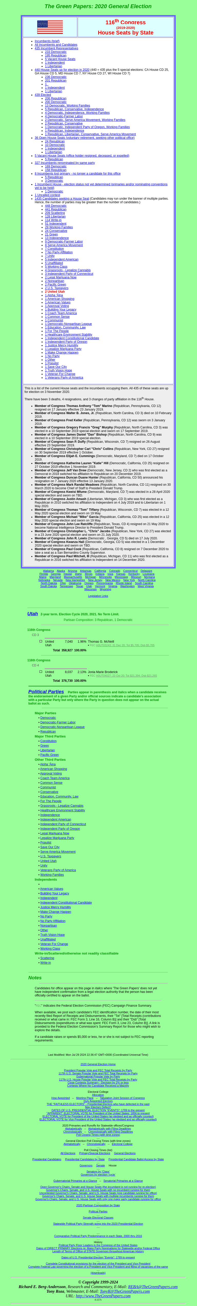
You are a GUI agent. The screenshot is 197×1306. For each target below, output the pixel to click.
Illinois (89, 573)
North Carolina (147, 580)
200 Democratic (56, 102)
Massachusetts (73, 576)
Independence (50, 815)
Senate (100, 1165)
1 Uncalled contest (47, 195)
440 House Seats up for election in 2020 (62, 70)
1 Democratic (54, 191)
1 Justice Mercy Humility (61, 345)
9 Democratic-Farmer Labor (64, 241)
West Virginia (146, 586)
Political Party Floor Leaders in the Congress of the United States (98, 1245)
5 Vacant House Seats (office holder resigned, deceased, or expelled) (82, 155)
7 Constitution (54, 249)
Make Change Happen (55, 912)
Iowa (110, 573)
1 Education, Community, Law (65, 327)
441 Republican (55, 209)
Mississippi (121, 576)
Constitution (48, 741)
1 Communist (54, 320)
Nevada (58, 580)
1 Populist (52, 363)
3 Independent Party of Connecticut (69, 274)
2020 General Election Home (98, 1064)
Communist (48, 787)
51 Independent (55, 223)
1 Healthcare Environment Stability (68, 334)
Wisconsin (90, 589)
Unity (43, 865)
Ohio (63, 583)
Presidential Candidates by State (85, 1159)
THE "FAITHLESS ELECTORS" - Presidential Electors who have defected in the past (98, 1104)
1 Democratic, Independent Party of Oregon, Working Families (87, 127)
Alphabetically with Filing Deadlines (109, 1128)
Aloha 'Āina (48, 764)
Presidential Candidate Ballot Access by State (136, 1159)
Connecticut (130, 570)
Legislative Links (98, 595)
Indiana (99, 573)
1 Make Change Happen (61, 352)
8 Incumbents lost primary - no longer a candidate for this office (78, 173)
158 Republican (55, 170)
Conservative (49, 792)
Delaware (146, 570)
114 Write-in (53, 220)
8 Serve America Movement (64, 245)
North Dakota (49, 583)
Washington (127, 586)
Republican (48, 731)
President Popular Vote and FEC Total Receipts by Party (98, 1070)
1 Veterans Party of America (64, 377)
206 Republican (55, 98)
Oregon (89, 583)
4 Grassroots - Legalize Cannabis (68, 270)
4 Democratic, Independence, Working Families (77, 113)
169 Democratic (56, 166)
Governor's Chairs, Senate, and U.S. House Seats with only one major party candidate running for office (98, 1199)
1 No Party (52, 356)
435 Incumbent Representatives (56, 48)
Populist (45, 842)
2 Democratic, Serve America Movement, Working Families (85, 120)
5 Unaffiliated (54, 263)
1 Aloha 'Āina (54, 295)
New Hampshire (75, 580)
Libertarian (47, 750)
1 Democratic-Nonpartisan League (68, 324)
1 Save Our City (56, 367)
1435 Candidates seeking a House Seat (62, 198)
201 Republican (55, 80)
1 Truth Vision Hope (58, 370)
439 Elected (43, 95)
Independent (48, 898)
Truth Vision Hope (52, 935)
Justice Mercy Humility (55, 907)
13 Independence (57, 238)
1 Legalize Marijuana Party (63, 349)
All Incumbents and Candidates (56, 45)
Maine (42, 576)
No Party (46, 916)
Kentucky (134, 573)
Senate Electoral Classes (98, 1217)
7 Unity (50, 256)
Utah (89, 586)
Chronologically (72, 1131)
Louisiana (148, 573)
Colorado (114, 570)
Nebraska (44, 580)
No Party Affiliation (52, 921)
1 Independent (55, 62)
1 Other (50, 359)
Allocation (98, 1094)
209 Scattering (55, 213)
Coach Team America (55, 778)
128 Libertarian (55, 216)
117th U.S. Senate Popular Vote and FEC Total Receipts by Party (98, 1073)
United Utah (48, 861)
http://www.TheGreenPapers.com (103, 1296)
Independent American (55, 819)
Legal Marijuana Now (54, 833)
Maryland (55, 576)
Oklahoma (75, 583)
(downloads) (98, 1272)
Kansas (120, 573)
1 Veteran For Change (60, 374)
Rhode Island (124, 583)
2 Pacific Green (55, 284)
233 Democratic (56, 52)
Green (44, 745)
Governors (86, 1165)
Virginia (112, 586)
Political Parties (46, 691)
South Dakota (48, 586)
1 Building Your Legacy (60, 309)
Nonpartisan (48, 925)
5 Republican (54, 159)
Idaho (78, 573)
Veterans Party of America (58, 870)
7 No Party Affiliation (59, 252)
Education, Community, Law (59, 796)
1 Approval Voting (57, 306)
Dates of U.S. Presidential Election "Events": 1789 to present (98, 1257)
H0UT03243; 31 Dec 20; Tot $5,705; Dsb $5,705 (125, 645)
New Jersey (95, 580)
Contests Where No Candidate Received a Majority (98, 1085)
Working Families (52, 875)
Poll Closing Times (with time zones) (98, 1134)
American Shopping (53, 769)
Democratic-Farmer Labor (57, 722)
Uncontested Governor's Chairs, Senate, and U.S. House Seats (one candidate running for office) (98, 1193)
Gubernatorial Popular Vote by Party (98, 1076)
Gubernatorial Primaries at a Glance (75, 1180)
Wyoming (105, 589)
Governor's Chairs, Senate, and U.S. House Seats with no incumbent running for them (98, 1189)
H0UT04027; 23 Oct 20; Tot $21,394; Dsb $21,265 (126, 675)
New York (129, 580)
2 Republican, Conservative (64, 123)
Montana (149, 576)
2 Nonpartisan (54, 281)
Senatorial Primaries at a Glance (123, 1180)
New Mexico (112, 580)
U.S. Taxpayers (50, 856)
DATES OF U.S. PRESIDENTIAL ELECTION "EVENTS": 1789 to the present (98, 1110)
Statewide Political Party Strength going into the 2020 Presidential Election (98, 1223)
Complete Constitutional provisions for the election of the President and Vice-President (98, 1263)
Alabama (48, 570)
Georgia (56, 573)
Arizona (72, 570)
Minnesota (105, 576)
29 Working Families (59, 227)
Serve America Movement (57, 852)
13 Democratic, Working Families (67, 105)
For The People (51, 801)
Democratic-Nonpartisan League (62, 727)
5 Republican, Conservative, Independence (74, 109)
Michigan (90, 576)
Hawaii (68, 573)
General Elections (124, 1153)
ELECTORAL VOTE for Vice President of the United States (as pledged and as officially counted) (98, 1119)
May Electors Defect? (98, 1107)
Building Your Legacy (54, 893)
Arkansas (85, 570)
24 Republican (55, 141)
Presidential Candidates (46, 1159)
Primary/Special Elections (94, 1153)
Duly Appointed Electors (98, 1101)
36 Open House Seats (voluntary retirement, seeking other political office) (85, 138)
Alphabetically (73, 1128)
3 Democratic (54, 181)
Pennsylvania (104, 583)
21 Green (51, 234)
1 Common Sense (57, 317)
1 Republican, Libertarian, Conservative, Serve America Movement (90, 134)
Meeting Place (85, 1097)
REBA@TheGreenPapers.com (153, 1287)
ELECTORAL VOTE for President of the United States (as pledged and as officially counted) (98, 1116)
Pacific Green (49, 755)
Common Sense (51, 783)
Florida (44, 573)
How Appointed (60, 1097)
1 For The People (57, 331)
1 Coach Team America (61, 313)
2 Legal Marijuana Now (61, 277)
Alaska (61, 570)
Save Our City (50, 847)
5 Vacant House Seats (60, 59)
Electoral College (122, 1143)
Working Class (50, 948)
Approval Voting (51, 773)
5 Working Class (56, 266)
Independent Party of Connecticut (63, 824)
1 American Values (58, 302)
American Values (51, 889)
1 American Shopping (59, 299)
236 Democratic (56, 77)
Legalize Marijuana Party (57, 838)
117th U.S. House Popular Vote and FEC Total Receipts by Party (98, 1079)
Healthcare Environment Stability (62, 810)
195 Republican (55, 55)
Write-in (45, 962)
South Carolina (144, 583)
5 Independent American (61, 259)
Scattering (47, 958)
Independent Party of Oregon (60, 829)
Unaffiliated (48, 939)
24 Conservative (56, 231)
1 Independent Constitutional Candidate (72, 338)
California (100, 570)
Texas (79, 586)
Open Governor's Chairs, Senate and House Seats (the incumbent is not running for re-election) (98, 1186)
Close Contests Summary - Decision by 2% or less (98, 1082)
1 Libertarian (53, 66)
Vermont (100, 586)
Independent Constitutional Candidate (66, 902)
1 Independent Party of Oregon (66, 342)
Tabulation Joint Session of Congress (122, 1097)
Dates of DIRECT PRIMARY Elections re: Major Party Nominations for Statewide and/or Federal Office (98, 1248)
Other (44, 930)
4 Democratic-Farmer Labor (64, 116)
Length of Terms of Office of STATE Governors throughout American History (98, 1251)
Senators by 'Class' (98, 1171)
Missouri (136, 576)
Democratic (48, 718)
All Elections (68, 1153)
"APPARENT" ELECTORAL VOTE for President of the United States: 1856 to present (98, 1113)
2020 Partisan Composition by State (98, 1205)
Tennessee (66, 586)
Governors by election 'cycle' (98, 1174)
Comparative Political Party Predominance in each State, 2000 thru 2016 (98, 1235)
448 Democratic (56, 206)
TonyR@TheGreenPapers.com (125, 1291)
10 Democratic (55, 145)
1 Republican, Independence (64, 130)
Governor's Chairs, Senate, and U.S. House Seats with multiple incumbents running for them (98, 1196)
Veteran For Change (54, 944)
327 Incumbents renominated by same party (65, 163)
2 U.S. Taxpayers (56, 288)
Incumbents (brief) (47, 41)
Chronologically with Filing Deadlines (110, 1131)
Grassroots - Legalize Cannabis (61, 806)
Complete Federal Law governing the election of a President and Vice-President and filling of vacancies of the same (98, 1266)
